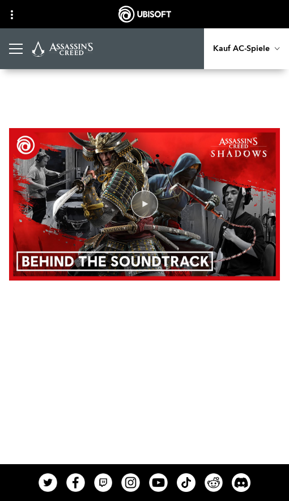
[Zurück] (29, 99)
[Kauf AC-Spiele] (246, 48)
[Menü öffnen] (16, 49)
